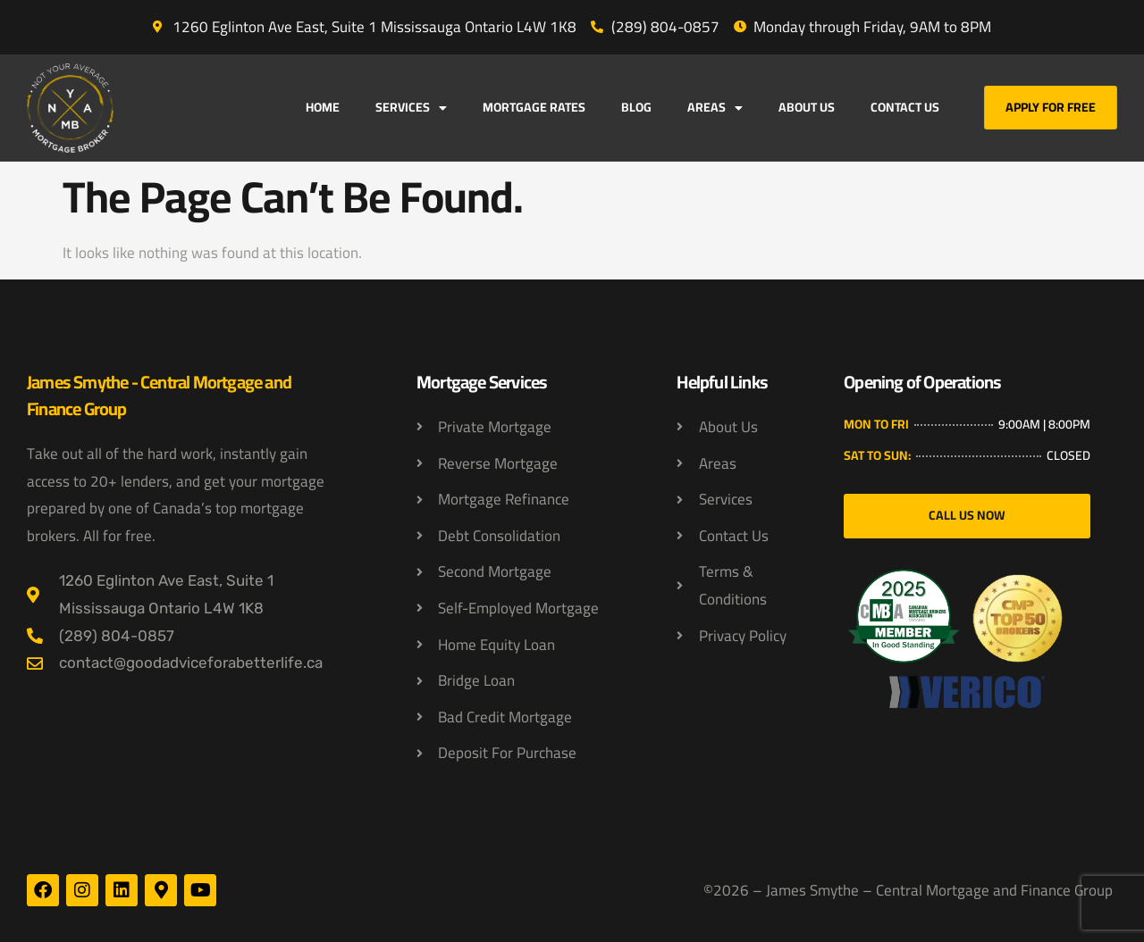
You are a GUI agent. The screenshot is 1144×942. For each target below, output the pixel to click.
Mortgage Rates (534, 107)
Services (411, 108)
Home (323, 107)
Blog (636, 107)
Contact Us (905, 107)
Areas (715, 108)
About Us (806, 107)
